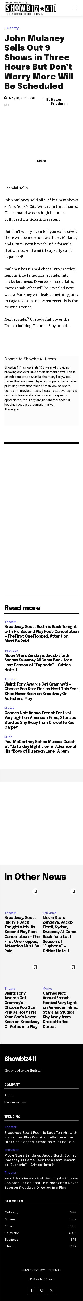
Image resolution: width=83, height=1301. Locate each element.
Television (11, 651)
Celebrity (12, 28)
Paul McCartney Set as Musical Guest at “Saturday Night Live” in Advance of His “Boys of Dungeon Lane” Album (40, 746)
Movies (9, 708)
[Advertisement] (41, 823)
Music (8, 737)
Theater (10, 622)
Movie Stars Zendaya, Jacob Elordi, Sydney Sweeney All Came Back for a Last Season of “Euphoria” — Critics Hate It (40, 1160)
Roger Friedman (59, 102)
